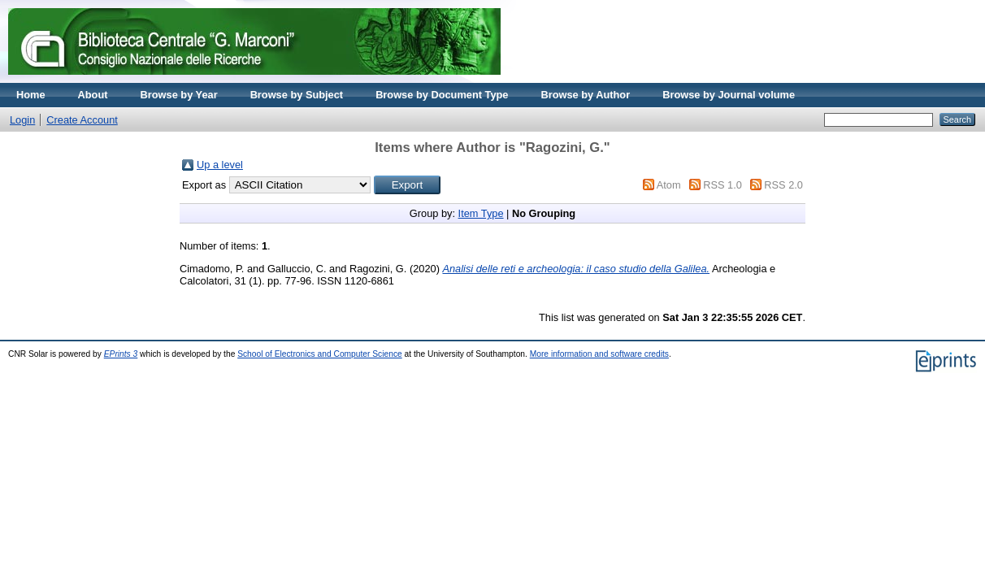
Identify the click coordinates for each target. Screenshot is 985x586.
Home (31, 95)
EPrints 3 (121, 353)
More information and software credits (599, 353)
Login (22, 120)
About (93, 95)
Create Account (82, 120)
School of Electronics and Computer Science (319, 353)
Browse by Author (585, 95)
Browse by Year (179, 95)
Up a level (220, 164)
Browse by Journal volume (728, 95)
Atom (669, 185)
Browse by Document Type (441, 95)
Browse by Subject (297, 95)
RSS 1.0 (722, 185)
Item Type (481, 213)
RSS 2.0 (783, 185)
